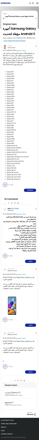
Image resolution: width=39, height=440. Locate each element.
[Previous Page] (5, 203)
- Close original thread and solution (14, 41)
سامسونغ (8, 402)
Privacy (3, 427)
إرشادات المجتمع (21, 50)
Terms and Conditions (9, 424)
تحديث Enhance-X (12, 392)
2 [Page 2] (11, 203)
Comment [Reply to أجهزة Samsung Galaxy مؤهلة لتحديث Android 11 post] (30, 190)
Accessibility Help (7, 420)
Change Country (7, 434)
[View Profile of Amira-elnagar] (14, 208)
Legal (3, 430)
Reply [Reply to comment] (30, 261)
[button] (33, 46)
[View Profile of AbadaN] (10, 45)
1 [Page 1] (8, 203)
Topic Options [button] (32, 18)
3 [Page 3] (14, 203)
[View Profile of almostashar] (11, 268)
